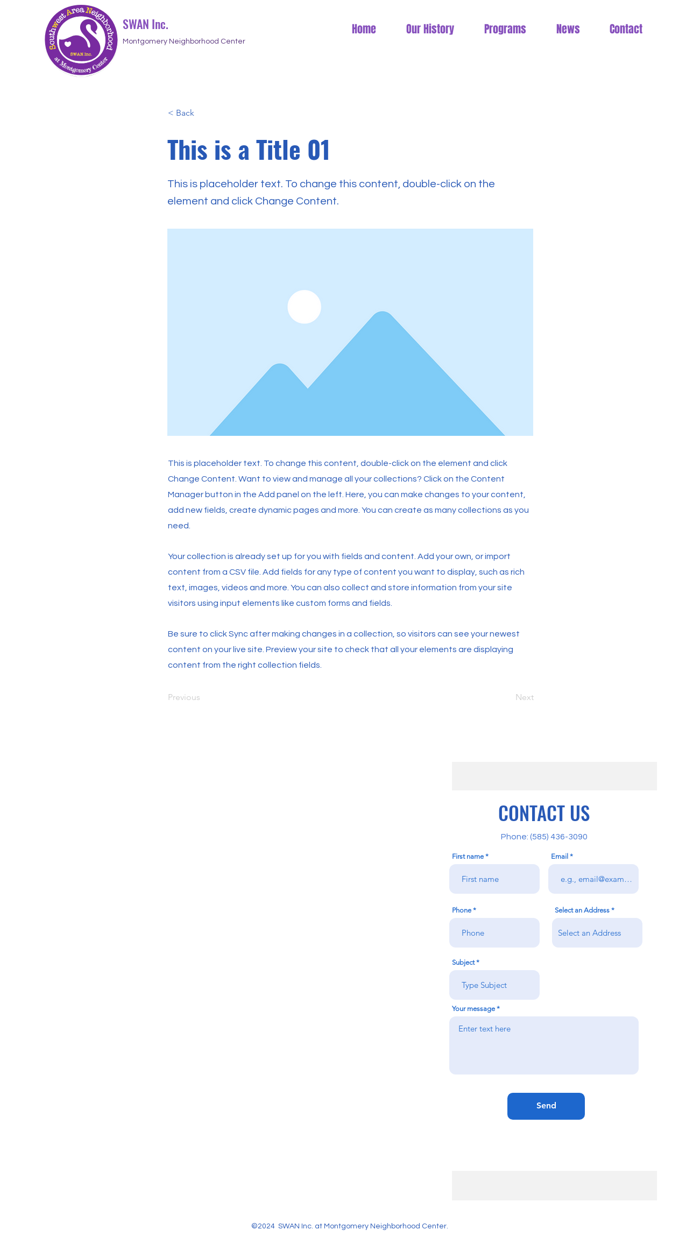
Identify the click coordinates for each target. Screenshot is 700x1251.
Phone (461, 910)
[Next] (507, 698)
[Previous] (203, 698)
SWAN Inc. (147, 23)
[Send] (546, 1106)
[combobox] (597, 933)
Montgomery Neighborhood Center (184, 41)
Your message (473, 1008)
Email (559, 856)
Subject (463, 962)
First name (468, 856)
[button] (203, 113)
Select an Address (582, 910)
